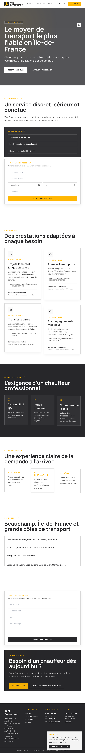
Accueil (30, 4)
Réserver (74, 4)
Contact (61, 4)
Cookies (68, 722)
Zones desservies (31, 716)
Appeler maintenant (42, 70)
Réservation (29, 720)
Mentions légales (71, 713)
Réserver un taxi (16, 70)
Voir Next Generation (59, 747)
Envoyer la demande (42, 199)
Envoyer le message (42, 640)
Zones (51, 4)
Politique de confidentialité (70, 717)
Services (41, 4)
